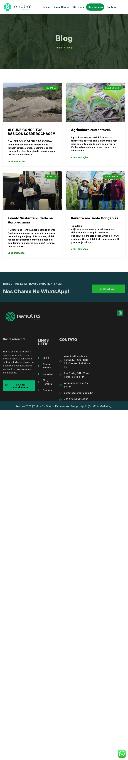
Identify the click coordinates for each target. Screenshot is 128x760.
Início (46, 7)
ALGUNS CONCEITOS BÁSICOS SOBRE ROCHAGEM (32, 132)
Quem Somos (61, 7)
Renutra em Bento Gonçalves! (95, 218)
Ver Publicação (16, 161)
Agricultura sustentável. (91, 130)
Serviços (78, 7)
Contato (111, 7)
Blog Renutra (95, 7)
